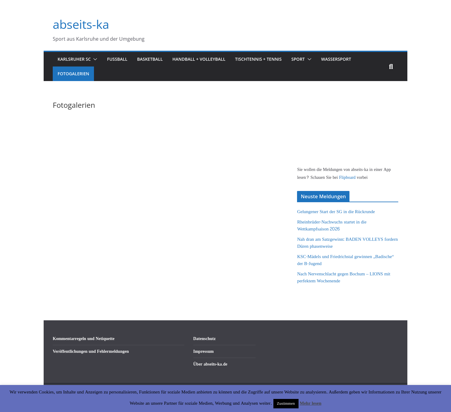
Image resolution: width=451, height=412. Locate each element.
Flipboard (348, 177)
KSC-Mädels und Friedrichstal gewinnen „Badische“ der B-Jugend (345, 260)
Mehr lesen (310, 403)
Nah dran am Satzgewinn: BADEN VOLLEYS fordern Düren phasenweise (347, 242)
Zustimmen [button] (286, 403)
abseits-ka (81, 24)
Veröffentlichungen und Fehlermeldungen (91, 351)
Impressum (203, 351)
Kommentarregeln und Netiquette (84, 338)
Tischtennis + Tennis (258, 59)
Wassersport (336, 59)
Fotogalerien (73, 74)
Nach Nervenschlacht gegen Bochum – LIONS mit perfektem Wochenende (343, 277)
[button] (94, 59)
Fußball (117, 59)
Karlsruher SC (74, 59)
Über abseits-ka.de (210, 364)
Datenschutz (204, 338)
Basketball (150, 59)
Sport (298, 59)
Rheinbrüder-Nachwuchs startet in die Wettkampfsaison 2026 (331, 225)
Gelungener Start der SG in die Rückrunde (336, 212)
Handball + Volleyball (199, 59)
